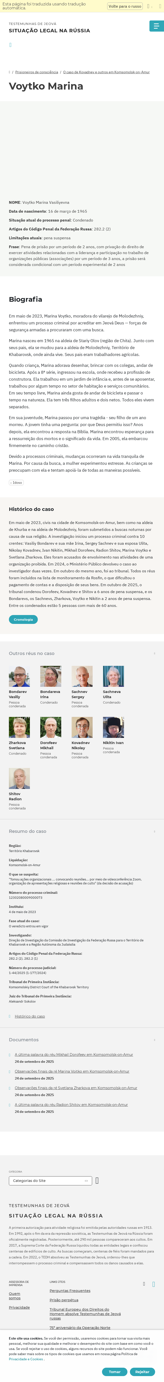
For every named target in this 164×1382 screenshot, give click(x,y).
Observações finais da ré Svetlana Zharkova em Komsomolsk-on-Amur (76, 1088)
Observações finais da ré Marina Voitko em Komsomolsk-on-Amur (72, 1071)
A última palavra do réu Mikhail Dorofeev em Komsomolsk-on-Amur (74, 1054)
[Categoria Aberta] (97, 1180)
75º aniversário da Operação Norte (80, 1328)
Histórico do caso (30, 1016)
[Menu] (156, 26)
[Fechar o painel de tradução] (160, 6)
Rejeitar (142, 1372)
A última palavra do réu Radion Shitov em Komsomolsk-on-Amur (71, 1104)
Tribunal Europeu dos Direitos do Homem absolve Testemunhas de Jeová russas (85, 1313)
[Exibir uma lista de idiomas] (149, 6)
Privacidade (19, 1307)
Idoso (17, 482)
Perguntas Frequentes (70, 1291)
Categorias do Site (29, 1180)
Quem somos (14, 1295)
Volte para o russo (125, 6)
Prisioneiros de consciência (36, 72)
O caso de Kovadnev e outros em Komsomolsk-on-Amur (106, 72)
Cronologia (23, 619)
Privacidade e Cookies (26, 1359)
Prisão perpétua (64, 1300)
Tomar (115, 1372)
